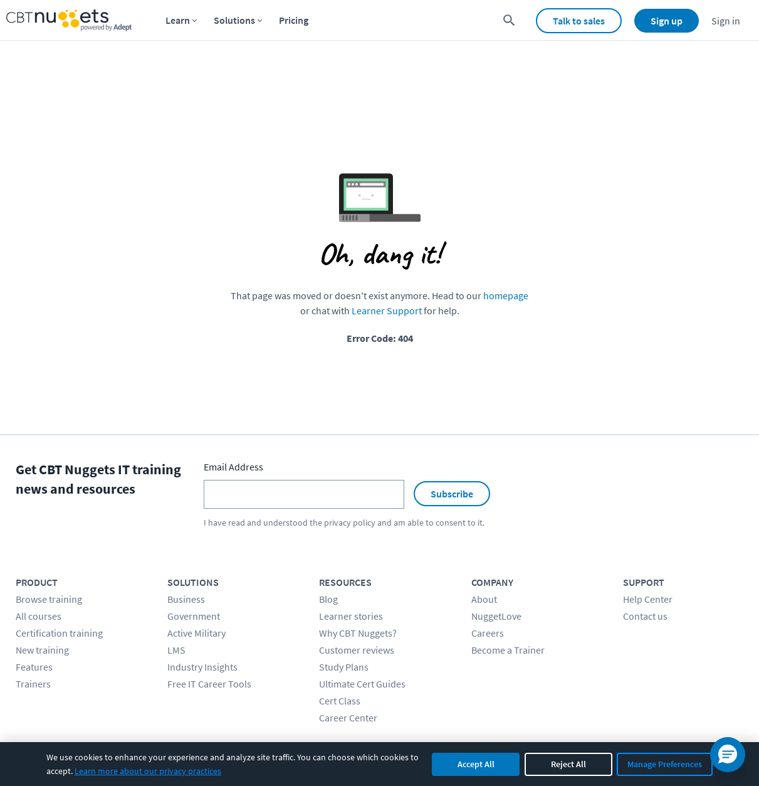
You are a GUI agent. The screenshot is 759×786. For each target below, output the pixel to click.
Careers (487, 633)
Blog (328, 599)
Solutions (234, 20)
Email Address (233, 466)
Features (34, 667)
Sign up (667, 20)
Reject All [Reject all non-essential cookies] (568, 764)
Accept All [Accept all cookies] (476, 764)
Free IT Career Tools (209, 683)
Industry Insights (202, 667)
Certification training (59, 633)
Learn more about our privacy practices (148, 771)
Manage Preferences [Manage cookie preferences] (664, 764)
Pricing (293, 20)
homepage (505, 295)
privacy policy (349, 522)
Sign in (725, 20)
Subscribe (452, 493)
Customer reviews (356, 650)
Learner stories (351, 616)
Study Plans (344, 667)
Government (193, 616)
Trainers (33, 683)
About (484, 599)
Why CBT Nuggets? (358, 633)
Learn (177, 20)
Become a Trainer (508, 650)
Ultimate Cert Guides (362, 683)
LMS (176, 650)
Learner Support (387, 310)
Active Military (196, 633)
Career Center (348, 717)
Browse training (49, 599)
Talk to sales (579, 20)
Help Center (648, 599)
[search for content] (509, 20)
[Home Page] (69, 20)
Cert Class (339, 700)
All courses (38, 616)
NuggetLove (496, 616)
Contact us (645, 616)
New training (42, 650)
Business (186, 599)
